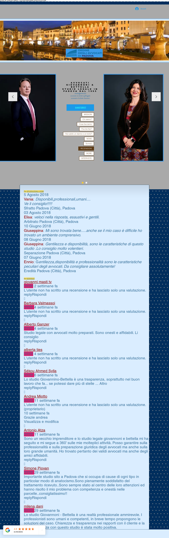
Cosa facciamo (85, 124)
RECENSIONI (86, 148)
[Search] (146, 89)
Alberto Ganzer (36, 324)
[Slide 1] (86, 183)
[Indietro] (12, 97)
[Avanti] (156, 97)
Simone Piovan (36, 468)
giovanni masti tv (38, 282)
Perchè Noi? (86, 129)
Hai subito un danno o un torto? (78, 134)
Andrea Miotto (35, 396)
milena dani (33, 506)
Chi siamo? (87, 119)
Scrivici (89, 143)
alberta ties (33, 350)
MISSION (88, 114)
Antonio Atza (34, 430)
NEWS (89, 139)
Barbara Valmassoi (39, 303)
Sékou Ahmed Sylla (40, 371)
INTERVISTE (86, 158)
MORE (89, 153)
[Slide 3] (82, 183)
